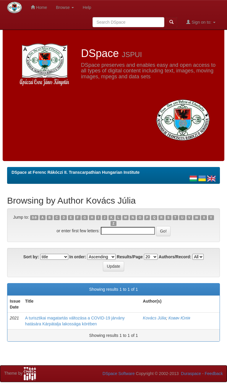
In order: (77, 256)
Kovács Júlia (154, 318)
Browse (65, 7)
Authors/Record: (175, 256)
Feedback (214, 373)
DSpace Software (119, 373)
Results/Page (130, 256)
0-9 (34, 217)
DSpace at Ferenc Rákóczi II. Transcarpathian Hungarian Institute (76, 172)
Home (39, 7)
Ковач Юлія (179, 318)
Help (87, 7)
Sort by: (31, 256)
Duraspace (191, 373)
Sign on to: (200, 22)
